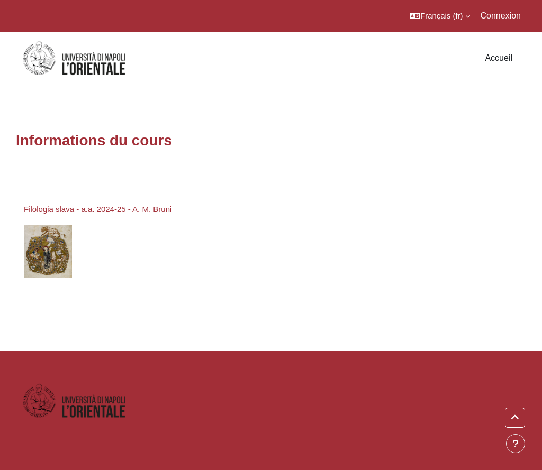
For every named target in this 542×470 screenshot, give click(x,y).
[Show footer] (515, 443)
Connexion (501, 15)
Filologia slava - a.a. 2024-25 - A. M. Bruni (97, 209)
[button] (439, 16)
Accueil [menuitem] (498, 57)
